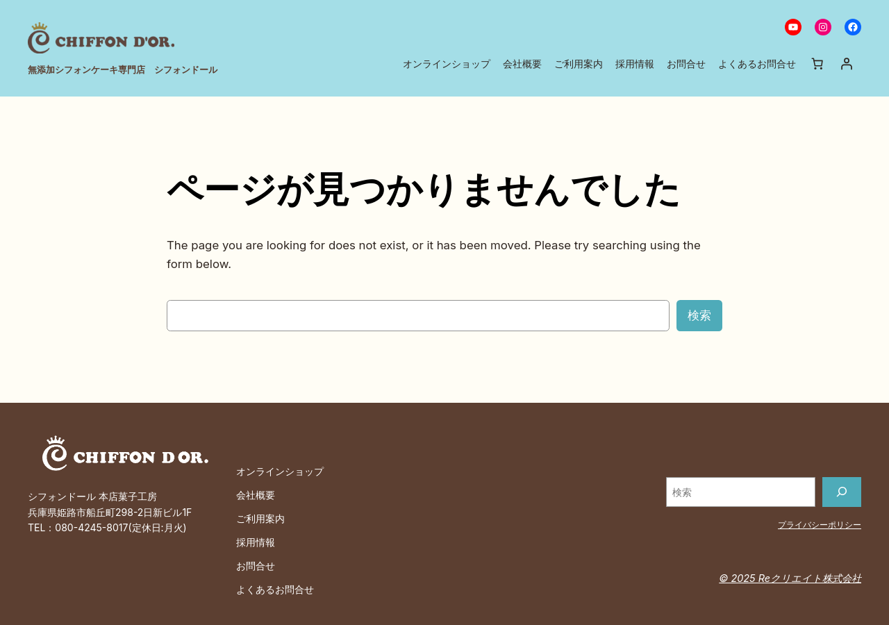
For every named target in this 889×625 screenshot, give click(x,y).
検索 (699, 315)
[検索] (841, 492)
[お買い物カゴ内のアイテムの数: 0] (817, 63)
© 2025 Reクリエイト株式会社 (791, 577)
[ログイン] (846, 63)
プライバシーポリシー (819, 524)
